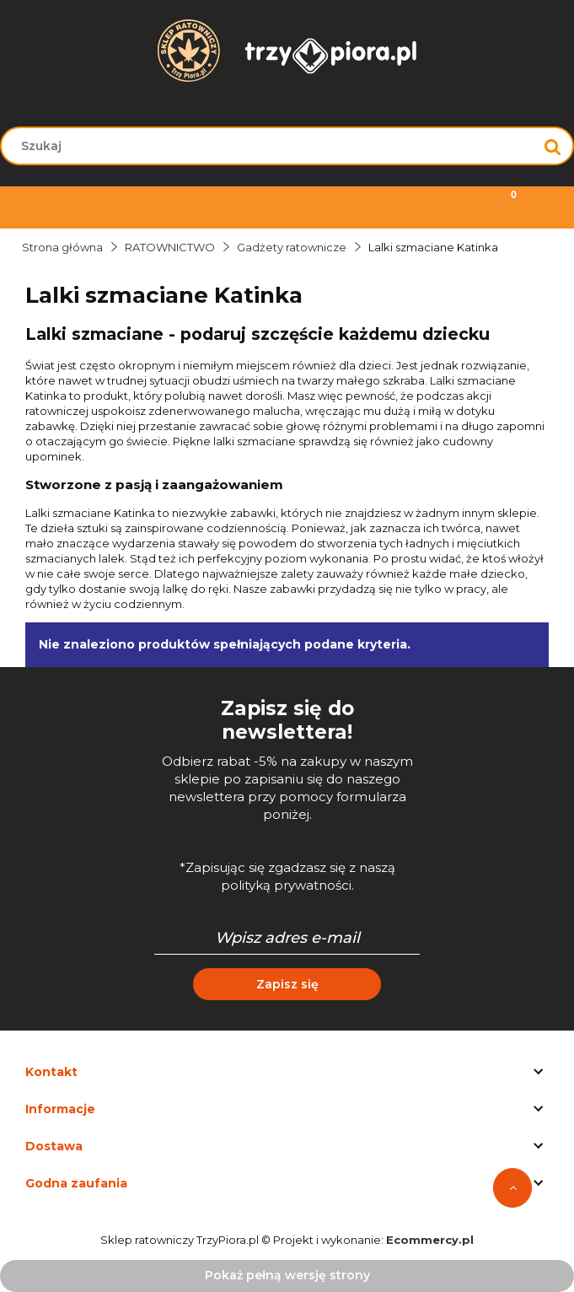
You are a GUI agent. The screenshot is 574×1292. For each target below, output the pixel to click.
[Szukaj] (553, 146)
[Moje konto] (359, 205)
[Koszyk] (502, 205)
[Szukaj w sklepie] (271, 145)
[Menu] (71, 205)
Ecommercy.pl (430, 1239)
